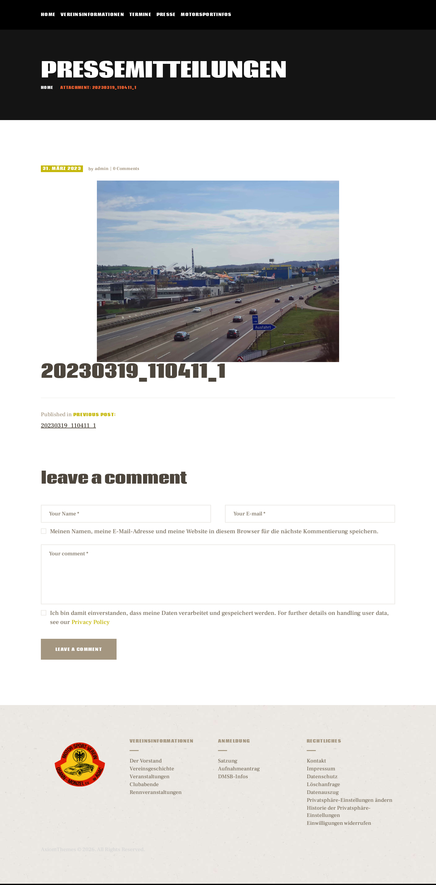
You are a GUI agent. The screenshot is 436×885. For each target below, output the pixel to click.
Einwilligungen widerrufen (339, 823)
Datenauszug (323, 792)
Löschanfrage (323, 784)
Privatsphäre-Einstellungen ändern (349, 800)
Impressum (321, 768)
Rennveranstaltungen (156, 792)
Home (47, 88)
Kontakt (316, 760)
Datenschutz (322, 776)
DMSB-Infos (233, 776)
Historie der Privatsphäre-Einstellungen (339, 812)
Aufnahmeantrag (239, 768)
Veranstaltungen (150, 776)
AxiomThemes (58, 849)
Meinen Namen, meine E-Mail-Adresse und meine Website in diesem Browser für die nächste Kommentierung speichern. (214, 531)
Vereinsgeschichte (152, 768)
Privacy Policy (90, 622)
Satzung (227, 760)
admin (102, 168)
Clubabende (144, 784)
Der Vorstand (146, 760)
